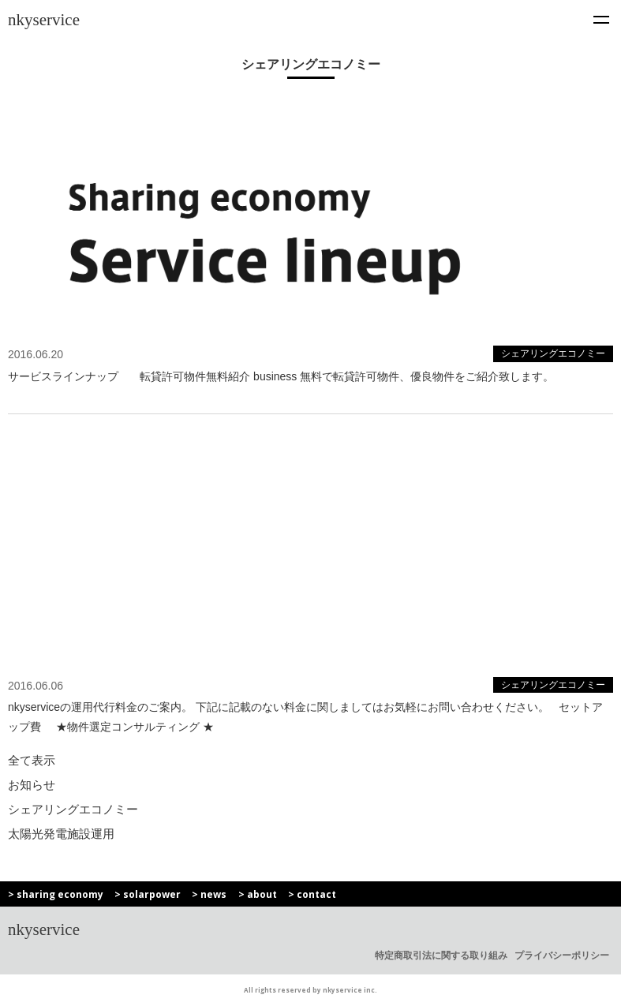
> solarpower (147, 894)
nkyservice (44, 19)
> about (257, 894)
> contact (312, 894)
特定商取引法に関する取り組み (441, 955)
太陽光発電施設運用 (61, 833)
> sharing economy (55, 894)
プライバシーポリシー (561, 955)
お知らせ (31, 784)
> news (209, 894)
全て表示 (31, 760)
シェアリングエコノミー (73, 809)
